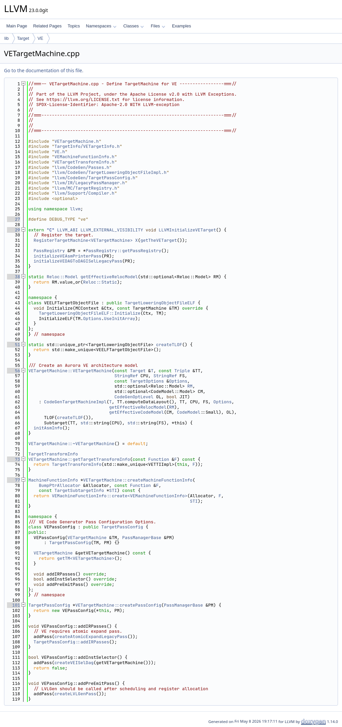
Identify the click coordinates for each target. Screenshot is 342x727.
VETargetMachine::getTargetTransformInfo (79, 459)
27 (13, 219)
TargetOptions (147, 381)
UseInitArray (119, 318)
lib (6, 38)
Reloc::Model (62, 277)
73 (13, 459)
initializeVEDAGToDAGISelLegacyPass (78, 261)
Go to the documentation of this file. (43, 70)
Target (23, 38)
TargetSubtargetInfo (79, 490)
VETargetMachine (87, 537)
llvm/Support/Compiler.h (84, 193)
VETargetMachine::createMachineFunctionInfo (138, 480)
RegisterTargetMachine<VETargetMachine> (83, 240)
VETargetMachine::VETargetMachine (70, 371)
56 (13, 371)
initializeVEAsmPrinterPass (68, 256)
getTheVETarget (158, 240)
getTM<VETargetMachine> (86, 558)
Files (158, 25)
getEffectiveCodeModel (136, 412)
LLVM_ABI (67, 230)
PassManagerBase (141, 537)
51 (13, 344)
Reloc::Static (100, 282)
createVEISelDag (74, 662)
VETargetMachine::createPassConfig (118, 605)
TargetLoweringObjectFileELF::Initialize (89, 313)
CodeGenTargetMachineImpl (75, 402)
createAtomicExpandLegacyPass (90, 636)
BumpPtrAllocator (59, 485)
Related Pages (47, 25)
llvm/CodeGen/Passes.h (81, 167)
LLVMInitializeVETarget (187, 230)
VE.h (59, 151)
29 (13, 230)
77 (13, 480)
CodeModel (188, 412)
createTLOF (169, 344)
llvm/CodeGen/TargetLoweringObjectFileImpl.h (110, 172)
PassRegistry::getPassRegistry (123, 250)
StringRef (126, 376)
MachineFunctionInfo (53, 480)
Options (92, 318)
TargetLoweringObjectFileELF (160, 303)
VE (40, 38)
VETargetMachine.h (76, 141)
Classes (133, 25)
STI (113, 490)
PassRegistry (49, 250)
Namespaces (101, 25)
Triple (182, 371)
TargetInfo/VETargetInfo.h (87, 146)
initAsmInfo (48, 428)
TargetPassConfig (122, 527)
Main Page (16, 25)
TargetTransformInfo (53, 454)
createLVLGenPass (75, 694)
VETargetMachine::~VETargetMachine (71, 443)
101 (13, 605)
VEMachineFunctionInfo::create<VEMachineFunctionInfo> (119, 496)
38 (13, 277)
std (84, 423)
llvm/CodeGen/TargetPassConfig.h (94, 178)
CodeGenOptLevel (133, 397)
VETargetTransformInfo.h (84, 162)
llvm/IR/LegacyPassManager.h (89, 183)
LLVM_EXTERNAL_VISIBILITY (111, 230)
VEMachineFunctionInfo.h (84, 157)
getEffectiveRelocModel (109, 277)
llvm (75, 209)
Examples (181, 25)
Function (158, 459)
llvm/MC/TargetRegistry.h (85, 188)
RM (190, 386)
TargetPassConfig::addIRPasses (71, 642)
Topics (73, 25)
